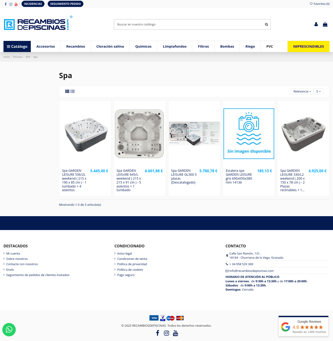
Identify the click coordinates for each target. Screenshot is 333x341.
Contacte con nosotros (22, 264)
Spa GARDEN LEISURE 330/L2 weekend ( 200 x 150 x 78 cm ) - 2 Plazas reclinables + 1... (292, 180)
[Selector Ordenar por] (302, 91)
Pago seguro (126, 275)
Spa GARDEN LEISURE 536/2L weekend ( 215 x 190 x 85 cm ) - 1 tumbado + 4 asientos (74, 180)
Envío (10, 269)
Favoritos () (319, 4)
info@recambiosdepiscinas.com (251, 271)
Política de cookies (130, 269)
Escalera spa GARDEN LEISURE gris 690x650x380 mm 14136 (239, 176)
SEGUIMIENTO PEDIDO (65, 4)
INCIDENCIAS (33, 4)
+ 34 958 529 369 (241, 264)
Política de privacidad (132, 264)
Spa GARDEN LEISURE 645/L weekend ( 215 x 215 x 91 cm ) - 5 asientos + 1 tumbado (128, 180)
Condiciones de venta (132, 259)
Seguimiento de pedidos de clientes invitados (37, 275)
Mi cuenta (13, 253)
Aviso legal (124, 253)
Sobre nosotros (17, 259)
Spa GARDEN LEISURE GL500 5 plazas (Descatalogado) (184, 176)
